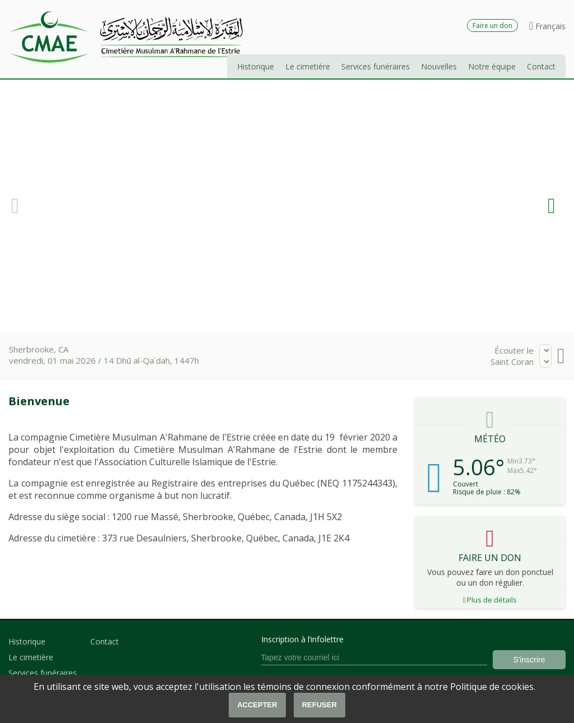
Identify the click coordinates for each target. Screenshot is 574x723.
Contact (541, 66)
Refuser (319, 705)
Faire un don (492, 25)
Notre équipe (492, 66)
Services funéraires (375, 66)
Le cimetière (307, 66)
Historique (255, 66)
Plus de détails (490, 600)
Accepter (257, 705)
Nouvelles (439, 66)
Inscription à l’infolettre (302, 639)
